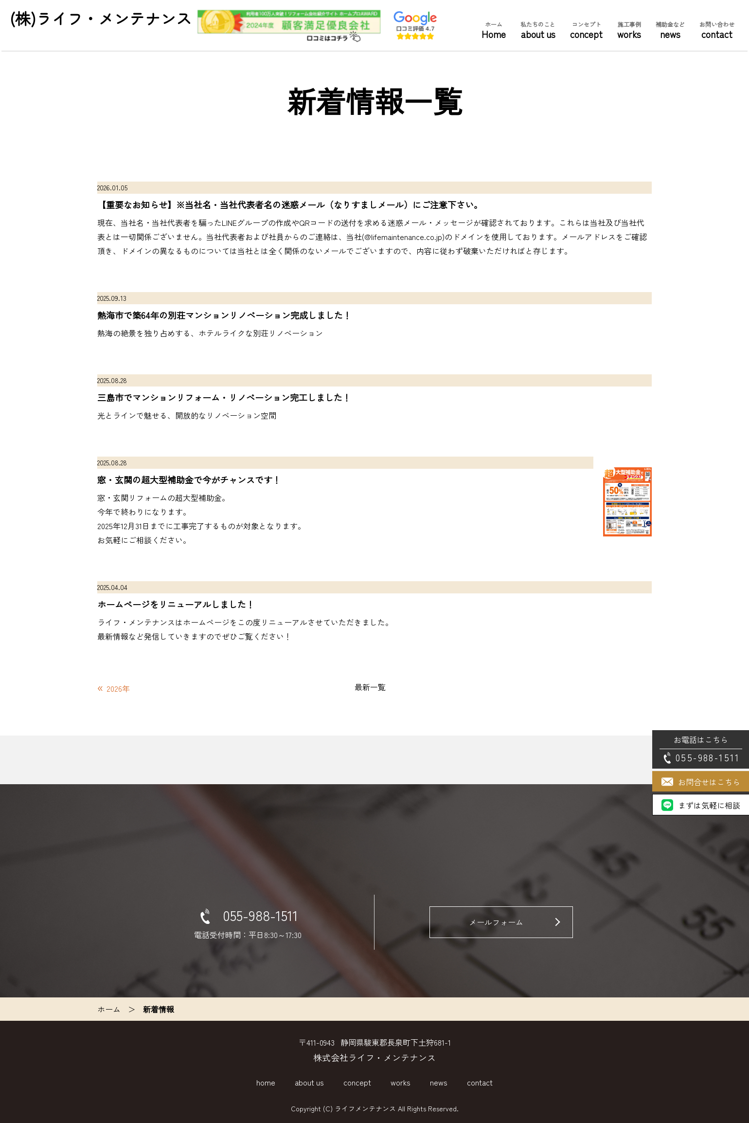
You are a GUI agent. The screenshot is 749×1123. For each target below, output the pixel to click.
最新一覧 (370, 687)
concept (586, 30)
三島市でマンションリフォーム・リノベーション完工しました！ (224, 397)
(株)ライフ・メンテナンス (101, 18)
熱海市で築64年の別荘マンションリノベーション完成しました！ (224, 315)
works (629, 30)
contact (716, 30)
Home (494, 30)
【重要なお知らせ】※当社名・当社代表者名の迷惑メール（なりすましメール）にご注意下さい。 (289, 204)
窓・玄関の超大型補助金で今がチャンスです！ (189, 479)
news (670, 30)
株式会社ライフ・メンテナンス (374, 1057)
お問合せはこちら (709, 782)
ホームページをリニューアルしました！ (176, 604)
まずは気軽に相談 (709, 805)
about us (537, 30)
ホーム (109, 1009)
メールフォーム (496, 922)
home (265, 1082)
